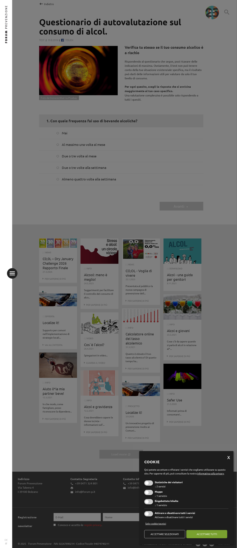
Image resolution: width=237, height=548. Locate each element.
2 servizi (160, 486)
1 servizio (161, 495)
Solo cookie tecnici (155, 523)
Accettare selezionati (165, 534)
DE (6, 539)
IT (6, 543)
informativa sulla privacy (210, 473)
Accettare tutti (207, 534)
